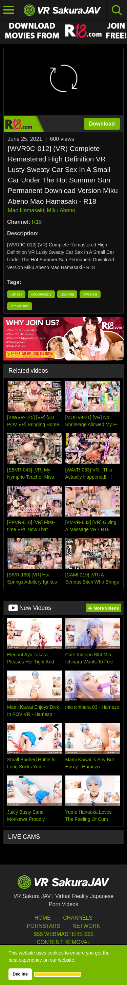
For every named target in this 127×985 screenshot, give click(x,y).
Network (86, 926)
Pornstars (43, 926)
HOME (43, 918)
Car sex (16, 294)
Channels (77, 918)
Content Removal (63, 942)
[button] (57, 974)
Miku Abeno (61, 210)
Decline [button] (20, 974)
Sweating (90, 294)
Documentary (41, 294)
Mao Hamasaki (26, 210)
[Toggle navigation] (9, 10)
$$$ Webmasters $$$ (63, 934)
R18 (37, 222)
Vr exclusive (19, 306)
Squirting (67, 294)
